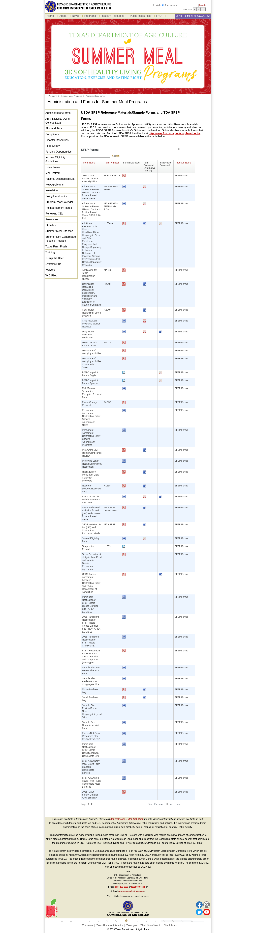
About (63, 16)
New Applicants (54, 184)
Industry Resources (113, 16)
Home (50, 15)
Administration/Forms (57, 112)
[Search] (183, 5)
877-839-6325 (135, 819)
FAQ (158, 15)
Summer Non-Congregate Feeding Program (60, 238)
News (75, 16)
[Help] (115, 155)
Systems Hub (53, 264)
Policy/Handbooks (56, 196)
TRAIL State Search (150, 925)
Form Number (112, 162)
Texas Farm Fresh (56, 246)
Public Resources (140, 16)
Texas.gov (131, 925)
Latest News (52, 167)
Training (50, 252)
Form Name (89, 162)
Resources (51, 219)
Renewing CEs (54, 213)
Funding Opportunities (58, 151)
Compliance (52, 134)
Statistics (50, 225)
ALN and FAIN (53, 128)
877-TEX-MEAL (118, 819)
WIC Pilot (51, 275)
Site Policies (170, 925)
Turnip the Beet (54, 258)
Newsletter (51, 190)
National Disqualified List (59, 178)
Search (202, 5)
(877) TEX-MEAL (184, 16)
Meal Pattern (53, 173)
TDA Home (87, 925)
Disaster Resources (57, 140)
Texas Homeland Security (109, 925)
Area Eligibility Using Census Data (57, 120)
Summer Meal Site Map (59, 231)
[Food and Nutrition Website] (78, 6)
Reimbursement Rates (58, 207)
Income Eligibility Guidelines (55, 159)
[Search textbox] (95, 156)
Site (166, 5)
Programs (90, 16)
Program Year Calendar (59, 202)
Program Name (184, 162)
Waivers (50, 269)
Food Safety (52, 145)
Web (158, 5)
